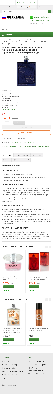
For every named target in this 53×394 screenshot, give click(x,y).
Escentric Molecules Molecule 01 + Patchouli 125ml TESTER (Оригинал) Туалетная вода (13, 330)
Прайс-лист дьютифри (9, 375)
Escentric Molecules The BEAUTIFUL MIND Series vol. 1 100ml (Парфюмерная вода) (38, 278)
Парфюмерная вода (11, 146)
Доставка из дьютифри (10, 365)
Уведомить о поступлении (26, 133)
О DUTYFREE (6, 361)
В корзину (8, 287)
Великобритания (38, 146)
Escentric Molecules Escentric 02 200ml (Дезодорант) (39, 329)
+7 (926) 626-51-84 (37, 361)
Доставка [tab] (37, 155)
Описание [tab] (7, 155)
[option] (13, 271)
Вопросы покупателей (9, 378)
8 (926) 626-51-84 (39, 20)
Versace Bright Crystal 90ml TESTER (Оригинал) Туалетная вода (13, 278)
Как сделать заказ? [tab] (21, 160)
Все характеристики (8, 110)
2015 (25, 146)
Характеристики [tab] (22, 155)
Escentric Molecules (15, 142)
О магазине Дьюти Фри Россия (12, 371)
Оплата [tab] (6, 160)
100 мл (21, 146)
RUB (41, 7)
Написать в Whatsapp (39, 17)
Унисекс (29, 146)
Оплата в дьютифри (9, 368)
